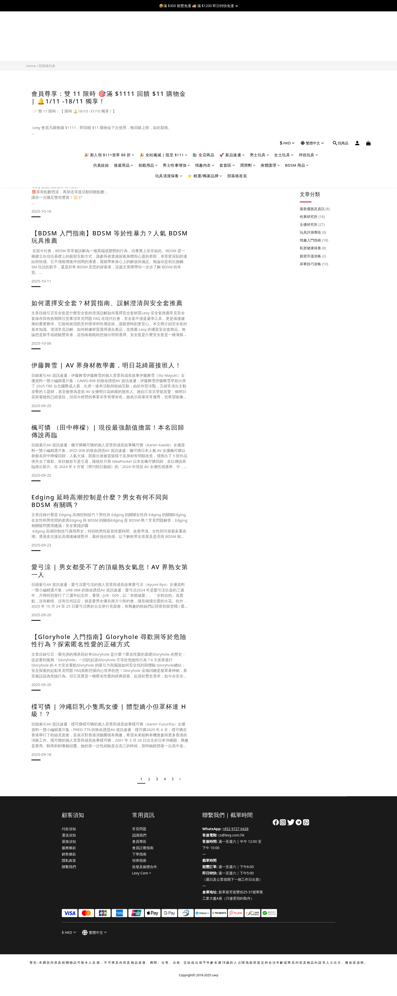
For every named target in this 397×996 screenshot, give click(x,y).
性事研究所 (312, 106)
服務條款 (69, 847)
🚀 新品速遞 (232, 28)
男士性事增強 (176, 38)
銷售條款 (69, 854)
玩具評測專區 (313, 122)
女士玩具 (284, 28)
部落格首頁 (237, 49)
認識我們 (139, 835)
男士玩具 (259, 28)
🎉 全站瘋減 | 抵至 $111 (164, 28)
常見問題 (139, 828)
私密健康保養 (313, 137)
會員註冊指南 (142, 847)
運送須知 (69, 835)
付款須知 (69, 828)
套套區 (227, 38)
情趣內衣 (205, 38)
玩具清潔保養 (169, 49)
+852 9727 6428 (235, 828)
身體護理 (270, 38)
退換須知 (69, 841)
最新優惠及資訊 (315, 98)
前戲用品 (148, 38)
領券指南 (139, 860)
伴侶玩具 (308, 28)
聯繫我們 (69, 866)
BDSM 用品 (297, 38)
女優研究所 (312, 114)
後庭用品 (123, 38)
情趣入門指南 (314, 129)
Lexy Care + (141, 873)
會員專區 (139, 841)
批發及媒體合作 (144, 866)
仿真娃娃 (101, 38)
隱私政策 (69, 860)
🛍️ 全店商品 (203, 28)
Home (31, 65)
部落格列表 (47, 65)
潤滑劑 (247, 38)
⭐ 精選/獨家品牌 (204, 49)
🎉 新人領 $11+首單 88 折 (109, 28)
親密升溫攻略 (313, 145)
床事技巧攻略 (314, 153)
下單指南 (139, 854)
